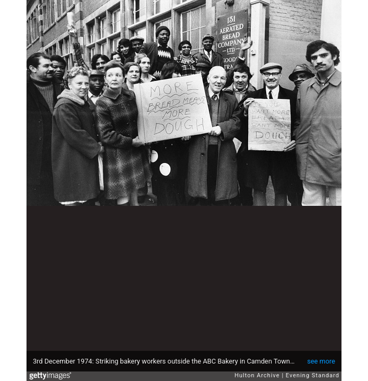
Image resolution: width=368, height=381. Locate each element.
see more (321, 361)
